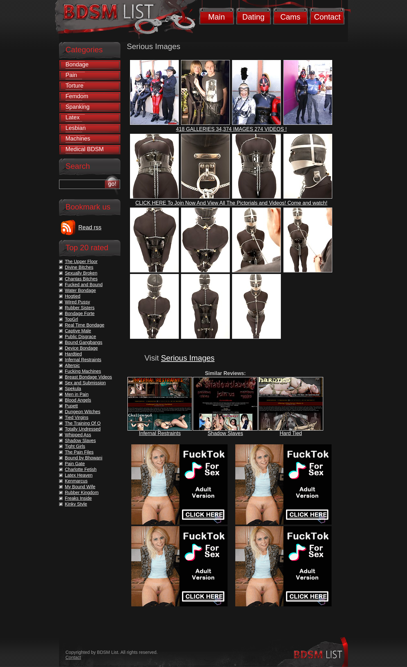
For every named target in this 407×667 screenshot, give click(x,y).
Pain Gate (75, 463)
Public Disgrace (80, 336)
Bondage (77, 64)
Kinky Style (76, 504)
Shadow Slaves (225, 433)
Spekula (73, 388)
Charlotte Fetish (81, 469)
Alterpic (72, 365)
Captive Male (78, 330)
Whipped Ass (78, 434)
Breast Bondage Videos (88, 377)
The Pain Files (79, 452)
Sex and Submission (85, 382)
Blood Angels (78, 400)
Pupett (71, 405)
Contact (327, 17)
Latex (72, 117)
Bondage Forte (80, 313)
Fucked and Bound (84, 284)
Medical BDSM (84, 149)
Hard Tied (291, 433)
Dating (253, 17)
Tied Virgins (76, 417)
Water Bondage (80, 290)
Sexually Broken (81, 273)
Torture (74, 85)
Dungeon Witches (82, 411)
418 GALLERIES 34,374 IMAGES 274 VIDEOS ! (231, 129)
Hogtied (72, 296)
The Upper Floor (81, 261)
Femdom (76, 96)
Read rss (89, 227)
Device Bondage (81, 348)
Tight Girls (75, 446)
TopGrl (71, 319)
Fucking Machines (83, 371)
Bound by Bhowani (83, 457)
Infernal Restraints (160, 433)
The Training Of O (82, 423)
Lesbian (75, 128)
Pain (71, 75)
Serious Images (188, 358)
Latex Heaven (78, 475)
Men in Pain (77, 394)
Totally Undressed (82, 429)
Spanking (77, 107)
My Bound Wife (80, 486)
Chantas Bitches (81, 278)
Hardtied (73, 353)
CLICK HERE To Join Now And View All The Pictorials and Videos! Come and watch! (231, 203)
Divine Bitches (79, 267)
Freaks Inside (78, 498)
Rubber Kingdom (82, 492)
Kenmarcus (76, 480)
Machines (77, 138)
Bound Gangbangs (83, 342)
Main (216, 17)
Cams (290, 17)
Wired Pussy (77, 301)
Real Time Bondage (84, 325)
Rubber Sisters (80, 307)
